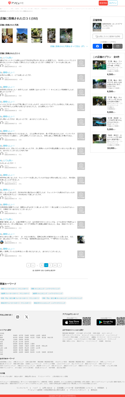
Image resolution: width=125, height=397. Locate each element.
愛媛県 (27, 350)
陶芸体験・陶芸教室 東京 (76, 362)
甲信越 (2, 339)
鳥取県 (15, 348)
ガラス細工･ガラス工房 (83, 333)
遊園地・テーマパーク (98, 337)
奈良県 (38, 346)
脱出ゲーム (80, 341)
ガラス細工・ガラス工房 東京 (24, 368)
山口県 (38, 348)
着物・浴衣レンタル (68, 341)
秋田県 (32, 335)
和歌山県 (44, 346)
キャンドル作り (67, 339)
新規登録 (103, 3)
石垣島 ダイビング (92, 362)
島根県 (21, 348)
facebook (97, 46)
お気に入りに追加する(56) (109, 36)
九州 (1, 352)
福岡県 (15, 352)
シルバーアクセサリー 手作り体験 (84, 339)
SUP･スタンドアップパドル (71, 335)
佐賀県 (21, 352)
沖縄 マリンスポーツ (6, 368)
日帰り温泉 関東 (31, 362)
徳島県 (15, 350)
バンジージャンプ (91, 341)
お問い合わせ (47, 388)
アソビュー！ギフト (44, 376)
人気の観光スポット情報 (60, 376)
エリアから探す (5, 330)
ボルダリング (101, 339)
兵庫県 (32, 346)
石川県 (21, 342)
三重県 (32, 344)
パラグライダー (84, 337)
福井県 (27, 342)
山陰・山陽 (3, 348)
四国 (1, 350)
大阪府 (27, 346)
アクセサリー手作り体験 (70, 337)
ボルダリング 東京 (61, 362)
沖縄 (1, 354)
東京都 (44, 337)
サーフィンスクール (113, 337)
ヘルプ (35, 388)
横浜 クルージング (91, 364)
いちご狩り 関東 (112, 366)
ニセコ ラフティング (63, 364)
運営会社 (94, 390)
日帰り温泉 (96, 333)
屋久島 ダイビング (5, 364)
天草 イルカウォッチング (8, 366)
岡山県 (27, 348)
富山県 (15, 342)
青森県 (15, 335)
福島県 (44, 335)
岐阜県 (21, 344)
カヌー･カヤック (107, 333)
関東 (1, 337)
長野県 (21, 339)
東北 (1, 335)
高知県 (32, 350)
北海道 (2, 333)
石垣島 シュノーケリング (33, 364)
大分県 (38, 352)
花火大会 (108, 341)
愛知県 (27, 344)
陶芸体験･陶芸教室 (68, 333)
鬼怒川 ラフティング (70, 366)
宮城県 (27, 335)
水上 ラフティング (77, 364)
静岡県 (15, 344)
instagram (17, 317)
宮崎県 (44, 352)
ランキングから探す (6, 376)
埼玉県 (32, 337)
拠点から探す (18, 376)
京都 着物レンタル (5, 362)
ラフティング (112, 339)
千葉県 (38, 337)
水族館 (101, 341)
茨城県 (27, 337)
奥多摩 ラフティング (43, 366)
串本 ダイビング (57, 366)
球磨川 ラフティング (85, 366)
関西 (1, 346)
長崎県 (27, 352)
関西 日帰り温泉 (19, 364)
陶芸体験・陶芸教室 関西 (45, 362)
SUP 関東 (52, 368)
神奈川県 (50, 337)
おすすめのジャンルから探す (73, 330)
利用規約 (101, 388)
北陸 (1, 342)
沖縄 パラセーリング (105, 364)
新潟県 (27, 339)
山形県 (38, 335)
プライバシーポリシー (78, 390)
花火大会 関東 (61, 368)
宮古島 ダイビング (41, 368)
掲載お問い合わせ (30, 376)
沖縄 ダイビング (19, 362)
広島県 (32, 348)
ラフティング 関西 (99, 366)
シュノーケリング (111, 335)
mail (118, 46)
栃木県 (15, 337)
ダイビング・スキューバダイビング (93, 335)
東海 (1, 344)
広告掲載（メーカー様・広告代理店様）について (75, 388)
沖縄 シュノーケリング (107, 362)
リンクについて (22, 388)
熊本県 (32, 352)
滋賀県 (15, 346)
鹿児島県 (50, 352)
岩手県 (21, 335)
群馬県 (21, 337)
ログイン (113, 3)
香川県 (21, 350)
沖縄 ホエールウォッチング (26, 366)
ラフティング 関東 (49, 364)
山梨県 (15, 339)
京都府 (21, 346)
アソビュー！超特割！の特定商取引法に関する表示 (46, 390)
